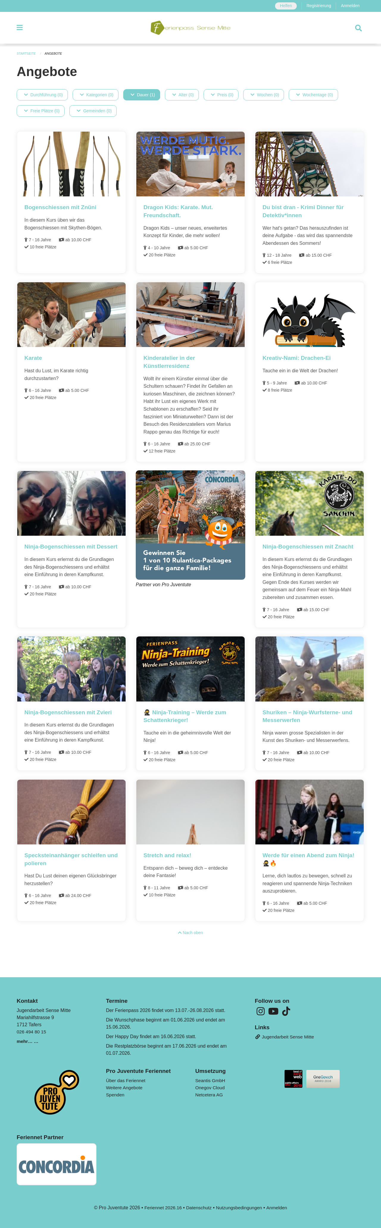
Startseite (27, 53)
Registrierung (318, 6)
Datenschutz (198, 1207)
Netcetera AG (209, 1094)
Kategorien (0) (96, 94)
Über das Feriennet (126, 1080)
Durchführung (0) (43, 94)
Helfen (284, 6)
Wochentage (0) (314, 94)
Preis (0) (222, 94)
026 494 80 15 (32, 1031)
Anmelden (350, 6)
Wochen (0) (265, 94)
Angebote (55, 53)
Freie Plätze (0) (42, 111)
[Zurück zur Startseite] (190, 29)
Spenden (115, 1094)
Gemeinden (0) (94, 111)
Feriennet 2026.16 (161, 1207)
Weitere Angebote (125, 1087)
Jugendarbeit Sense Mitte (285, 1037)
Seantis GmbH (210, 1080)
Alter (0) (183, 94)
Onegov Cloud (210, 1087)
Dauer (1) (143, 94)
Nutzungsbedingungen (240, 1207)
